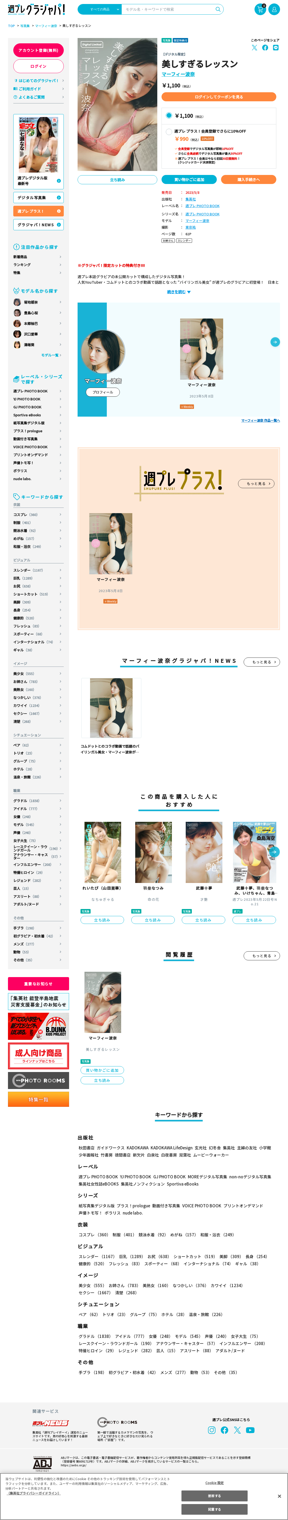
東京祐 (190, 227)
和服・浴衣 (28, 546)
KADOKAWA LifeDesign (171, 1147)
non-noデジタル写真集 (246, 1176)
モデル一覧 (49, 355)
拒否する (214, 1495)
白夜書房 (169, 1155)
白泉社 (153, 1155)
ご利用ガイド (30, 89)
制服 (23, 522)
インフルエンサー (33, 864)
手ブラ (25, 928)
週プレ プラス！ (31, 211)
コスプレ (26, 514)
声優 (23, 832)
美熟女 (25, 689)
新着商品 (20, 256)
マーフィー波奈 (45, 25)
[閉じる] (279, 1496)
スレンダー (29, 570)
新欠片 (139, 1155)
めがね (25, 538)
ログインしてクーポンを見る (219, 96)
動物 (22, 951)
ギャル (24, 649)
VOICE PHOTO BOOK (30, 446)
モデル (25, 824)
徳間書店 (123, 1155)
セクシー (27, 713)
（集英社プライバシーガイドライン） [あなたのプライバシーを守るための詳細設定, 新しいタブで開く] (34, 1493)
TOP (11, 25)
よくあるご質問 (32, 97)
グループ (25, 761)
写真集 (24, 25)
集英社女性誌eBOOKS (98, 1184)
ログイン (38, 66)
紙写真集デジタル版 (28, 422)
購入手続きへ (249, 179)
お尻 (23, 586)
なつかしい (28, 697)
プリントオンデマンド (30, 454)
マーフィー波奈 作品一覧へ (260, 420)
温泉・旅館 (28, 777)
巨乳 (24, 578)
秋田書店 (87, 1147)
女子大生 (25, 840)
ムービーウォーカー (211, 1155)
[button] (275, 342)
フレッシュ (27, 626)
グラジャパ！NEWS (36, 224)
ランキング (22, 264)
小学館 (264, 1147)
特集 (16, 272)
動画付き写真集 (25, 438)
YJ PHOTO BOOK (27, 398)
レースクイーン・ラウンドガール (36, 848)
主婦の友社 (246, 1147)
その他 (24, 959)
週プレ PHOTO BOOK (30, 390)
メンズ (25, 944)
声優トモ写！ (23, 462)
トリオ (24, 753)
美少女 (25, 673)
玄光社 (200, 1147)
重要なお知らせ (38, 983)
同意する (214, 1509)
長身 (23, 610)
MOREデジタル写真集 (204, 1176)
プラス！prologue (28, 430)
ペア (22, 745)
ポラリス (20, 470)
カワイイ (27, 705)
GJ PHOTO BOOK (27, 406)
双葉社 (185, 1155)
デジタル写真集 (32, 197)
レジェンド (28, 880)
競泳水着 (25, 530)
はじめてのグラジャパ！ (39, 80)
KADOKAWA (137, 1147)
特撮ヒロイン (29, 872)
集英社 (190, 199)
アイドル (26, 808)
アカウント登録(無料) (38, 50)
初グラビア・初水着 (34, 936)
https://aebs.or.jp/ (73, 1465)
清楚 (23, 721)
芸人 (22, 888)
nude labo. (22, 478)
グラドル (27, 800)
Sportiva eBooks (27, 414)
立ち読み (117, 179)
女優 (23, 816)
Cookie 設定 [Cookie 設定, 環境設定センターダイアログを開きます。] (215, 1482)
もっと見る (256, 483)
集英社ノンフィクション (142, 1184)
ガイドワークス (111, 1147)
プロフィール (102, 392)
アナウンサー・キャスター (36, 856)
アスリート (27, 896)
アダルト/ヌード (26, 904)
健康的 (25, 618)
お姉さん (26, 681)
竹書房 (107, 1155)
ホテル (24, 769)
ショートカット (31, 594)
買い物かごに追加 (189, 179)
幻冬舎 (214, 1147)
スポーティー (29, 634)
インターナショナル (34, 641)
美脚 (23, 602)
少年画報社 (89, 1155)
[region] (144, 1496)
